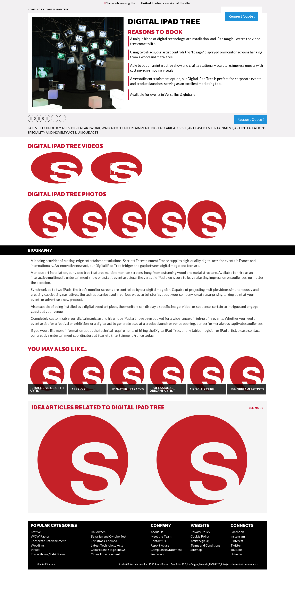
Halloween (98, 532)
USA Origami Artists (246, 389)
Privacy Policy (200, 532)
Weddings (38, 545)
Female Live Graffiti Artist (47, 389)
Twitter (235, 545)
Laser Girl (78, 389)
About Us (157, 532)
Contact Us (158, 541)
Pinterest (236, 541)
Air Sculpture (201, 389)
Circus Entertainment (105, 554)
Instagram (237, 536)
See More (255, 408)
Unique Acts (87, 132)
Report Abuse (160, 545)
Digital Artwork (85, 128)
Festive (36, 532)
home (31, 9)
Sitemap (196, 549)
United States (152, 3)
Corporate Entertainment (48, 541)
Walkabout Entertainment (126, 128)
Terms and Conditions (205, 545)
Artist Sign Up (200, 541)
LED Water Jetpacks (127, 389)
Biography (40, 250)
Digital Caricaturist (169, 128)
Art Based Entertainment (210, 128)
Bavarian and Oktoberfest (108, 536)
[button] (31, 118)
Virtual (35, 549)
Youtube (236, 549)
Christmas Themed (104, 541)
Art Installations (250, 128)
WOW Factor (40, 536)
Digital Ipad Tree (57, 9)
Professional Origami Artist (162, 389)
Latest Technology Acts (49, 128)
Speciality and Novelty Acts (52, 132)
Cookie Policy (200, 536)
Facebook (237, 532)
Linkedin (236, 554)
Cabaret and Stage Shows (108, 549)
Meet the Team (161, 536)
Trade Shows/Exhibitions (48, 554)
